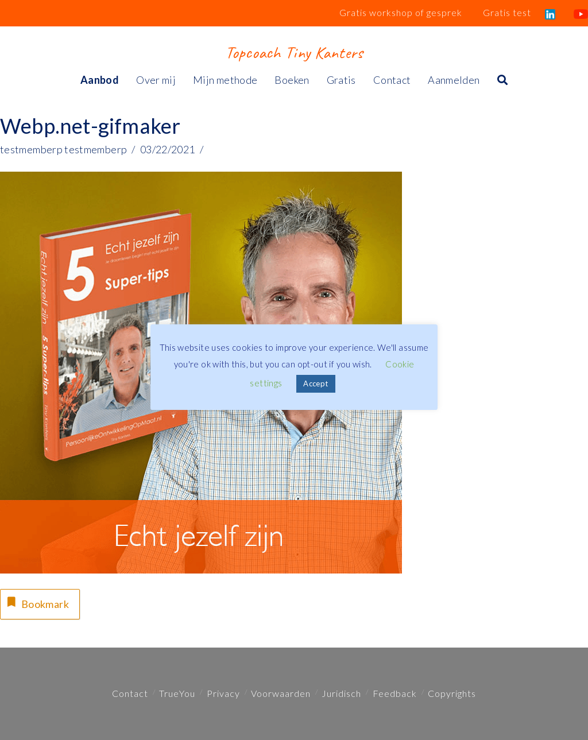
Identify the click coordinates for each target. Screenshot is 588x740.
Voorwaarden (281, 693)
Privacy (223, 693)
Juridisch (341, 693)
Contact (130, 693)
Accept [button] (315, 383)
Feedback (395, 693)
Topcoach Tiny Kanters (293, 52)
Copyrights (452, 693)
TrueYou (177, 693)
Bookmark (37, 602)
